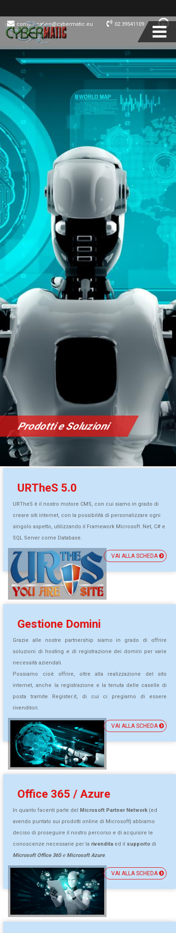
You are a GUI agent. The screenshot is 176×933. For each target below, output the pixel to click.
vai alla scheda (137, 556)
